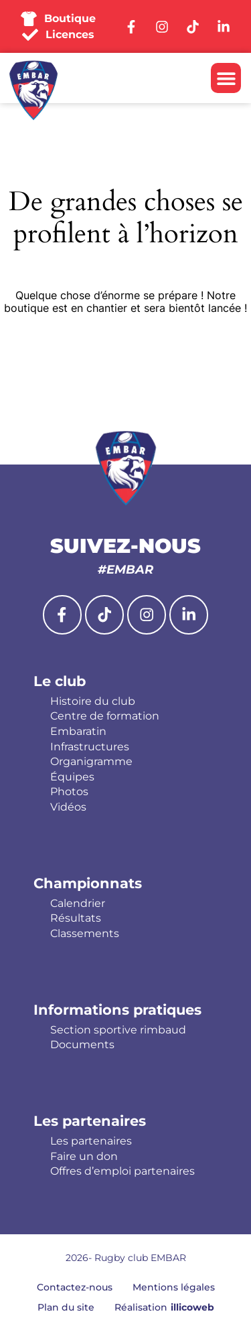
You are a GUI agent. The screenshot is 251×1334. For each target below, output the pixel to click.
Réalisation (164, 1307)
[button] (226, 78)
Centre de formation (104, 716)
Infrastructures (89, 747)
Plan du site (65, 1307)
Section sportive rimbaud (118, 1030)
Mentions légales (174, 1287)
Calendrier (77, 904)
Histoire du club (92, 701)
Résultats (75, 918)
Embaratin (78, 732)
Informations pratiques (117, 1009)
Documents (82, 1045)
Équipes (72, 777)
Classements (84, 934)
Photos (69, 792)
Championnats (87, 883)
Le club (59, 681)
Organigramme (91, 762)
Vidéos (68, 807)
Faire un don (84, 1157)
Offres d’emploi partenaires (122, 1171)
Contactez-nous (74, 1287)
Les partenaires (89, 1120)
